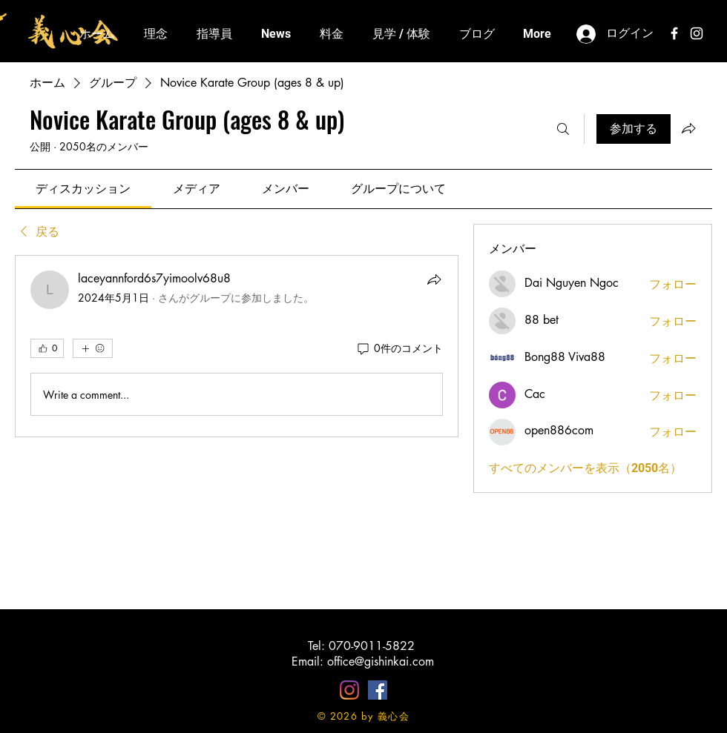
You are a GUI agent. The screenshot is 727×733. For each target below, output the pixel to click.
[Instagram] (349, 690)
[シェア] (434, 279)
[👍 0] (47, 348)
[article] (236, 346)
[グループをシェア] (688, 128)
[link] (83, 188)
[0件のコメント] (399, 348)
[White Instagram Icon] (696, 33)
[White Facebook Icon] (674, 33)
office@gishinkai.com (380, 661)
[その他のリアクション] (93, 348)
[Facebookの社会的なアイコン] (377, 690)
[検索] (563, 129)
